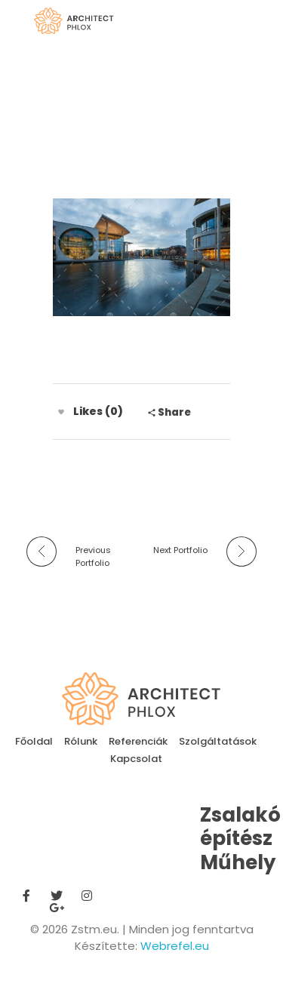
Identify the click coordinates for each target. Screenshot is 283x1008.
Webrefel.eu (174, 946)
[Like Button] (61, 411)
